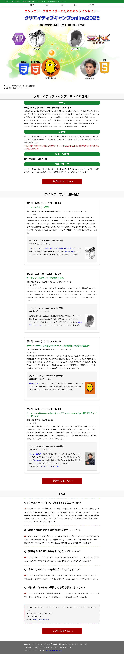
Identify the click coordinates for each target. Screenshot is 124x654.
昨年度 (91, 5)
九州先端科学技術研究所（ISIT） (65, 248)
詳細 (46, 5)
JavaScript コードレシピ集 (49, 466)
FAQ (61, 5)
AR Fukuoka (69, 251)
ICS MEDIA (38, 460)
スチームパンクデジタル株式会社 (41, 248)
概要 (32, 5)
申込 (76, 5)
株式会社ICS (33, 383)
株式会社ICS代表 (35, 454)
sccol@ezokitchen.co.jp (41, 619)
